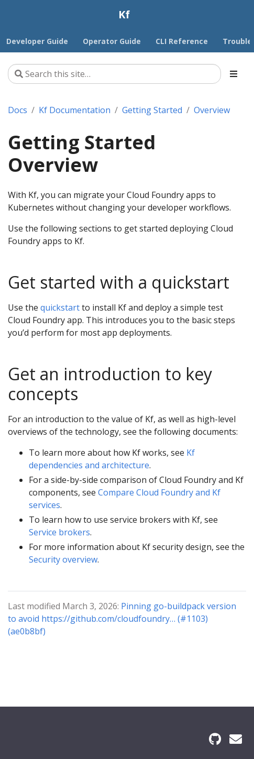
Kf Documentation (75, 110)
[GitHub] (215, 738)
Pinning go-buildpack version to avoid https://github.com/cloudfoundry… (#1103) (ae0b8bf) (122, 618)
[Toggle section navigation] (233, 74)
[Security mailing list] (235, 738)
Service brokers (59, 532)
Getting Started (152, 110)
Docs (17, 110)
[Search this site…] (114, 74)
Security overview (63, 559)
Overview (212, 110)
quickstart (60, 307)
